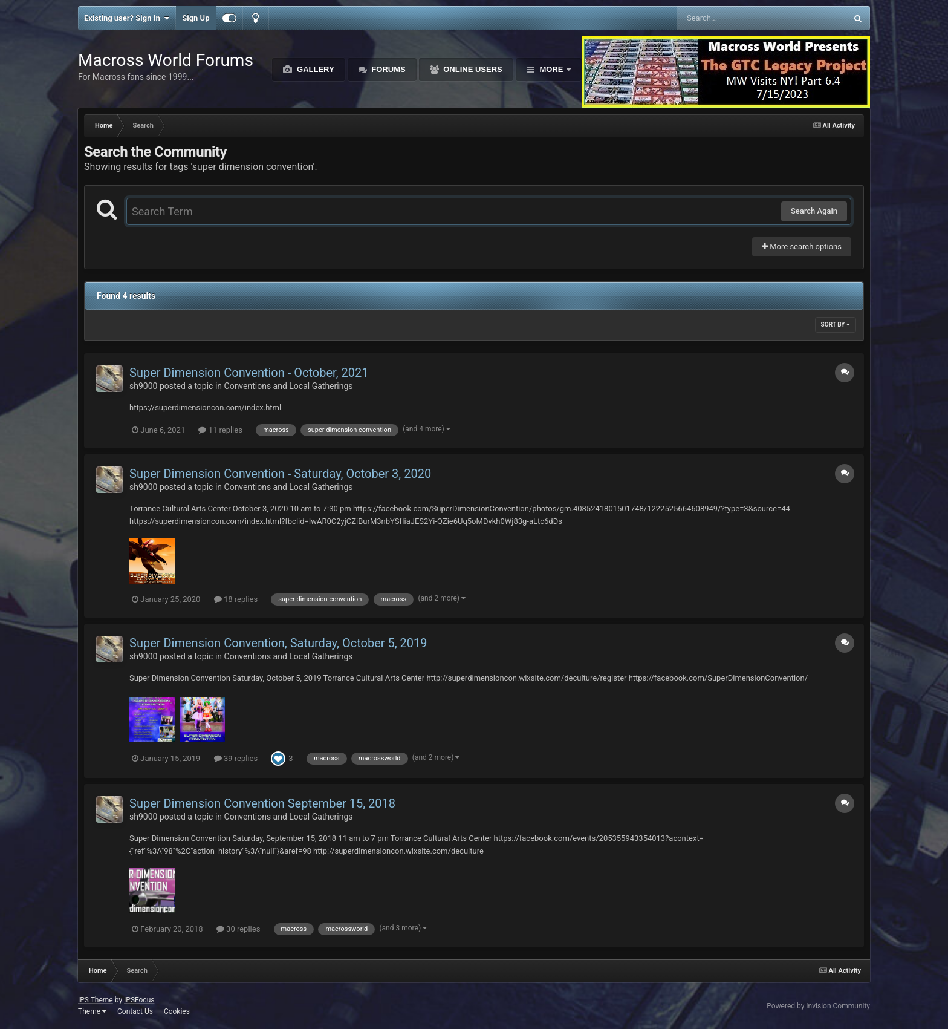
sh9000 (143, 386)
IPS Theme (95, 1000)
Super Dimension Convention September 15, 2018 (262, 803)
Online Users (471, 69)
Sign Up (195, 17)
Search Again (814, 210)
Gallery (314, 69)
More (551, 69)
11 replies (220, 429)
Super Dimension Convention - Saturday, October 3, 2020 (280, 473)
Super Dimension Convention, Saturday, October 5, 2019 (278, 643)
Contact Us (135, 1011)
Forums (387, 69)
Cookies (177, 1011)
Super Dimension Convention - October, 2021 (249, 372)
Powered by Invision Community (818, 1006)
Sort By (835, 324)
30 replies (238, 928)
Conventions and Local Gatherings (288, 386)
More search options (802, 246)
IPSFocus (139, 1000)
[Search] (731, 18)
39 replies (236, 758)
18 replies (236, 599)
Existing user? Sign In (126, 18)
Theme (92, 1011)
